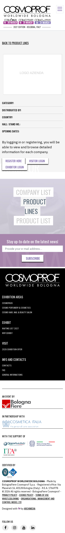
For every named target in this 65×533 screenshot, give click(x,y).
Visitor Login (37, 161)
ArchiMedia (29, 508)
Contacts (7, 365)
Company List (33, 192)
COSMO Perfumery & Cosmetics (16, 307)
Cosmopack (7, 303)
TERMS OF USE (42, 495)
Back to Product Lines (15, 43)
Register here (14, 161)
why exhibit (7, 333)
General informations (12, 374)
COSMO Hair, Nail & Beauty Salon (17, 312)
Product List (33, 220)
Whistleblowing (10, 498)
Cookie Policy (26, 495)
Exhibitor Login (15, 167)
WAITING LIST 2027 (10, 328)
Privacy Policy (9, 495)
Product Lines (34, 206)
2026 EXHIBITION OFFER (12, 349)
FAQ (3, 370)
